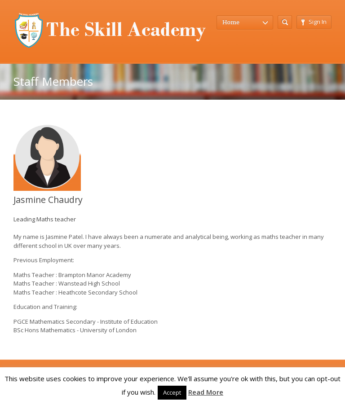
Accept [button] (172, 392)
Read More (205, 391)
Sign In (314, 22)
